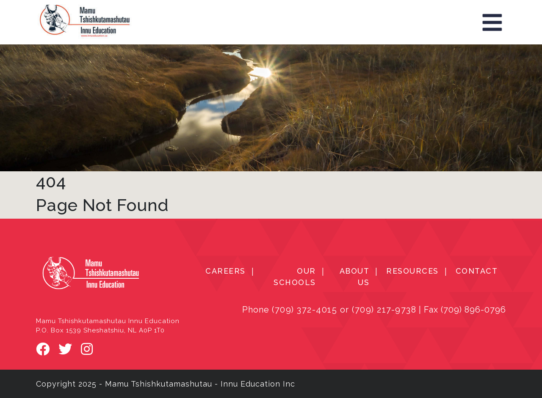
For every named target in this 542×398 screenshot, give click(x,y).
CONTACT (477, 270)
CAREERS (225, 270)
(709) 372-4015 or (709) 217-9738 (344, 310)
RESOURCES (412, 270)
